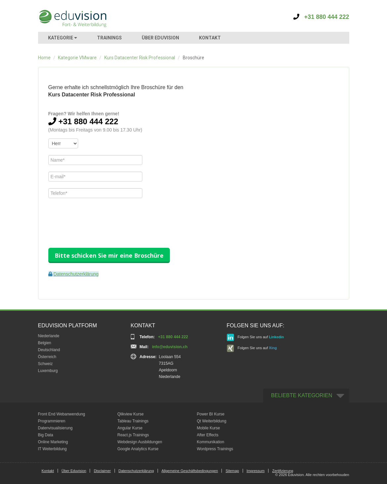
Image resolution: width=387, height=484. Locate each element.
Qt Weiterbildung (211, 421)
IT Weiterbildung (52, 449)
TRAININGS (109, 37)
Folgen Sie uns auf (255, 337)
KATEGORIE (62, 37)
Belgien (44, 343)
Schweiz (45, 363)
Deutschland (49, 350)
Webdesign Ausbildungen (140, 442)
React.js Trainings (133, 435)
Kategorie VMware (77, 57)
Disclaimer (102, 471)
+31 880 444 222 (321, 17)
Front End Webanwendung (61, 414)
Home (44, 57)
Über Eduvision (74, 471)
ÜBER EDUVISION (160, 37)
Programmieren (52, 421)
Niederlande (49, 336)
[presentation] (98, 218)
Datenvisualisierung (55, 428)
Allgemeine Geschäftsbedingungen (190, 471)
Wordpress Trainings (215, 449)
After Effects (207, 435)
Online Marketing (53, 442)
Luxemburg (48, 370)
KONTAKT (210, 37)
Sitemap (232, 471)
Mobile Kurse (208, 428)
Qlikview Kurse (131, 414)
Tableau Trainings (133, 421)
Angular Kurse (130, 428)
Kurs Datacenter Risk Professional (139, 57)
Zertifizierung (282, 471)
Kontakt (48, 471)
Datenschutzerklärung (75, 274)
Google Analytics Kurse (138, 449)
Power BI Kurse (210, 414)
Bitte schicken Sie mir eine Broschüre (109, 255)
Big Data (45, 435)
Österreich (47, 356)
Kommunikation (210, 442)
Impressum (256, 471)
